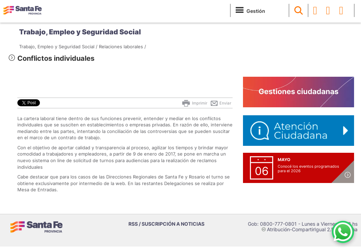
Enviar (220, 103)
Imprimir (194, 103)
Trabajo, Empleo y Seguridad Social (80, 32)
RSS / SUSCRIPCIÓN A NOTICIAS (166, 224)
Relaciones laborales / (122, 46)
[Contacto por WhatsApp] (343, 232)
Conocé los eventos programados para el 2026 (308, 168)
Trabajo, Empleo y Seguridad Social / (58, 46)
